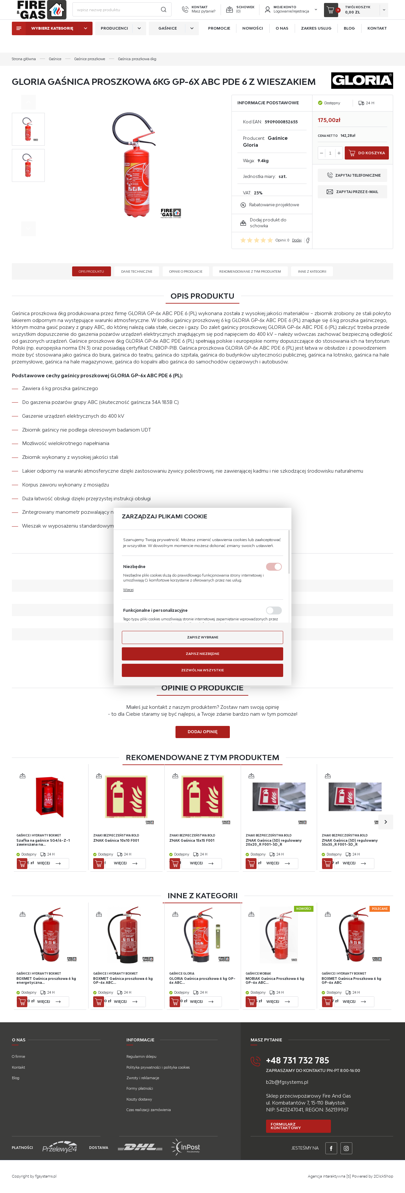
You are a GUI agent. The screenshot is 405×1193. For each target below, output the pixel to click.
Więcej (128, 590)
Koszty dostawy (139, 1099)
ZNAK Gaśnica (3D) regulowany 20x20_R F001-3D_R (274, 842)
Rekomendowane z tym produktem (250, 271)
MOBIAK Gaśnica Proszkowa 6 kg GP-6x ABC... (275, 981)
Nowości (252, 42)
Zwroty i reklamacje (142, 1078)
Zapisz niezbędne (202, 654)
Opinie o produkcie (185, 271)
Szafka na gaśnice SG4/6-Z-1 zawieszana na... (43, 842)
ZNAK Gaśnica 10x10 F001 (116, 840)
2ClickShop (383, 1176)
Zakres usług (316, 42)
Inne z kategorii (312, 271)
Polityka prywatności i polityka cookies (158, 1067)
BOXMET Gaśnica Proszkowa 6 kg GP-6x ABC (352, 981)
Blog (349, 42)
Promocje (219, 42)
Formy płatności (139, 1088)
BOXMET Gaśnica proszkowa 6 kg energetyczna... (46, 981)
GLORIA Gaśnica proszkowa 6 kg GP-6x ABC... (203, 981)
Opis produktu (91, 271)
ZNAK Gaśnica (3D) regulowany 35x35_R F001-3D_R (350, 842)
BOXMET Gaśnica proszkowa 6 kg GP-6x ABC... (123, 981)
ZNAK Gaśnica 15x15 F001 (192, 840)
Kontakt (377, 42)
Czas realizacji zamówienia (148, 1110)
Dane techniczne (136, 271)
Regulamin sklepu (141, 1056)
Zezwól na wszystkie (202, 670)
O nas (282, 42)
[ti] (348, 1176)
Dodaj (297, 240)
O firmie (18, 1056)
